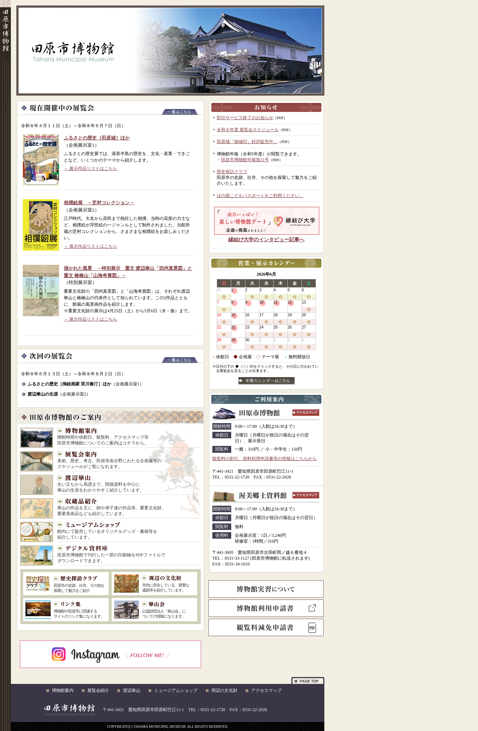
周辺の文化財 (224, 690)
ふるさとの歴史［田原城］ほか (97, 138)
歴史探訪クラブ (232, 171)
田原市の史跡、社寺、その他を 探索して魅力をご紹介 (79, 584)
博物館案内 (63, 690)
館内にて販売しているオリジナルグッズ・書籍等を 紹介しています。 (107, 531)
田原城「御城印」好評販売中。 (247, 141)
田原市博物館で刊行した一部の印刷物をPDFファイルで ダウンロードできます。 (111, 554)
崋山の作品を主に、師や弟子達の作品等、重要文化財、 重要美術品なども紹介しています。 (111, 507)
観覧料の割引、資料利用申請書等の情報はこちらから (264, 458)
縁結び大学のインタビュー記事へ (266, 239)
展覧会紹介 (98, 690)
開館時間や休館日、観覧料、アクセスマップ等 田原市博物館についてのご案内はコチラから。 (103, 437)
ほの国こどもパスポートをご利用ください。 (260, 195)
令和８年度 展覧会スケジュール (248, 129)
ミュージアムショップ (176, 690)
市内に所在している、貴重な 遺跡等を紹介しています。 (168, 584)
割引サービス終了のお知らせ (245, 117)
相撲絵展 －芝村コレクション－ (99, 202)
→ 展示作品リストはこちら (90, 168)
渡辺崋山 (131, 690)
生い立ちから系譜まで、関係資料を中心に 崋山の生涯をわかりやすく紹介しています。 (100, 484)
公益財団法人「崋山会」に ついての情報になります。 (168, 610)
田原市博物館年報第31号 (245, 159)
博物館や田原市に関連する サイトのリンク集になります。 (80, 610)
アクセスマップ (266, 690)
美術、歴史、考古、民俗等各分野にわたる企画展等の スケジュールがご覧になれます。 (109, 460)
